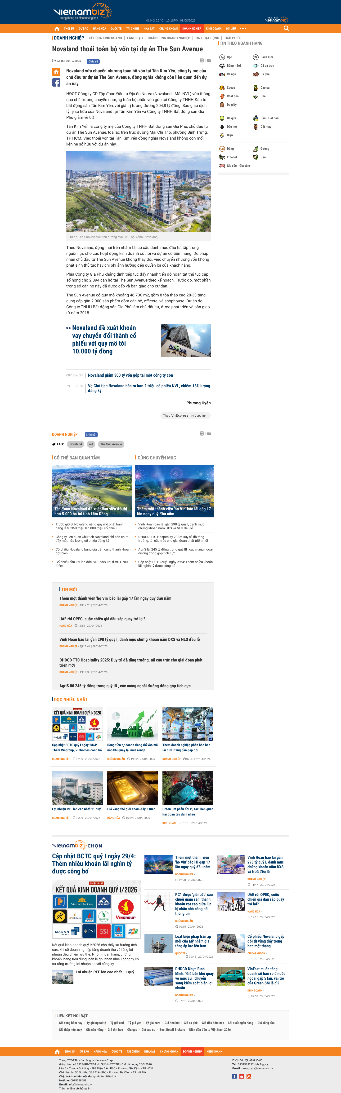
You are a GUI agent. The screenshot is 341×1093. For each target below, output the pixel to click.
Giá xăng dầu (265, 1023)
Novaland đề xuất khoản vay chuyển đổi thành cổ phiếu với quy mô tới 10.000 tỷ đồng (104, 339)
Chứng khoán (116, 759)
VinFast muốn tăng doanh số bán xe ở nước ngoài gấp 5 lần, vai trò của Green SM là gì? (266, 976)
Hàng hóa (65, 625)
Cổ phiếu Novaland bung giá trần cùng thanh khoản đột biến (93, 551)
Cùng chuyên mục (157, 458)
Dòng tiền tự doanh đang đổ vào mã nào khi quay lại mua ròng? (132, 747)
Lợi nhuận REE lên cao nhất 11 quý (76, 809)
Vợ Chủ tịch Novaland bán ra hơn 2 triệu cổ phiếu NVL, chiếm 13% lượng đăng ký (149, 388)
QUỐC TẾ (116, 29)
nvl (91, 444)
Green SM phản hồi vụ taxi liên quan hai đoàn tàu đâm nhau (187, 811)
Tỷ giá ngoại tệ (96, 1023)
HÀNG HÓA (99, 29)
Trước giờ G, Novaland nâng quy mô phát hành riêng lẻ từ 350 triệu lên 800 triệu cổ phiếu (90, 526)
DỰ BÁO (83, 29)
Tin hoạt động (207, 38)
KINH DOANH (214, 29)
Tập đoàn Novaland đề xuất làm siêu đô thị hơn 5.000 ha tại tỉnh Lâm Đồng (90, 511)
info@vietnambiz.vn (80, 1084)
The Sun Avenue (111, 444)
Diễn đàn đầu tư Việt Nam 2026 (210, 1029)
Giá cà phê (190, 1023)
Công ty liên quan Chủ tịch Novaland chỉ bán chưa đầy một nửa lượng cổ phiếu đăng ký (92, 539)
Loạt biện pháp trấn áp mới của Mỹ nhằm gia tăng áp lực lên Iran (193, 941)
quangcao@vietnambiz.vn (258, 1068)
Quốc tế (180, 953)
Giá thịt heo (115, 1029)
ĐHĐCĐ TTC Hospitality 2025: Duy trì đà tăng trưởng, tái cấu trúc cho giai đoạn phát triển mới (173, 539)
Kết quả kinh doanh (105, 38)
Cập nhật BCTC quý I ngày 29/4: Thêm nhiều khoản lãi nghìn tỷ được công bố (175, 564)
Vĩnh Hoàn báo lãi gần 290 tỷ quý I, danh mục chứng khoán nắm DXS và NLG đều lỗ (171, 526)
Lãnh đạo (135, 38)
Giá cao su (148, 1029)
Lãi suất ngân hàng (240, 1023)
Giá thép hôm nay (70, 1029)
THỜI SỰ (69, 29)
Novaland (75, 444)
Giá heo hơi (172, 1023)
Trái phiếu (232, 38)
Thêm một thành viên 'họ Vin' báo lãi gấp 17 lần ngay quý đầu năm (174, 511)
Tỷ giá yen (135, 1023)
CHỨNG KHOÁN (168, 29)
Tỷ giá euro (153, 1023)
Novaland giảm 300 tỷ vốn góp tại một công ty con (130, 375)
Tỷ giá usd (117, 1023)
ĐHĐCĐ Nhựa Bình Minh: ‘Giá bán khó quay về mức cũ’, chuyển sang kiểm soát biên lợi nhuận (194, 978)
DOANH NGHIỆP (191, 29)
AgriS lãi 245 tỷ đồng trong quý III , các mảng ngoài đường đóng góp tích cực (175, 551)
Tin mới (69, 589)
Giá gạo (132, 1029)
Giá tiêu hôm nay (213, 1023)
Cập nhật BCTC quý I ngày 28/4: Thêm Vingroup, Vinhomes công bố (77, 747)
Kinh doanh (169, 823)
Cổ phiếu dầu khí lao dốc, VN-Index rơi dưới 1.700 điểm (92, 564)
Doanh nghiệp (69, 38)
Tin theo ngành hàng (241, 43)
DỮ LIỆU (231, 29)
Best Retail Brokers (172, 1029)
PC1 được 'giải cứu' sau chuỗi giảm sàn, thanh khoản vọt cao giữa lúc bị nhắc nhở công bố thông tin (194, 904)
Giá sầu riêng (94, 1029)
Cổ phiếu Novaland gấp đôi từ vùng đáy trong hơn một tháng (265, 941)
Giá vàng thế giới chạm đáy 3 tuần (131, 809)
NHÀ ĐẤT (149, 29)
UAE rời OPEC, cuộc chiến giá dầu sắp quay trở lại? (102, 619)
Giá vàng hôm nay (70, 1023)
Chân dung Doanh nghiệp (169, 38)
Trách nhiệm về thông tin (74, 1088)
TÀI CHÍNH (132, 29)
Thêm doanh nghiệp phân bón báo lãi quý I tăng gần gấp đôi (186, 747)
